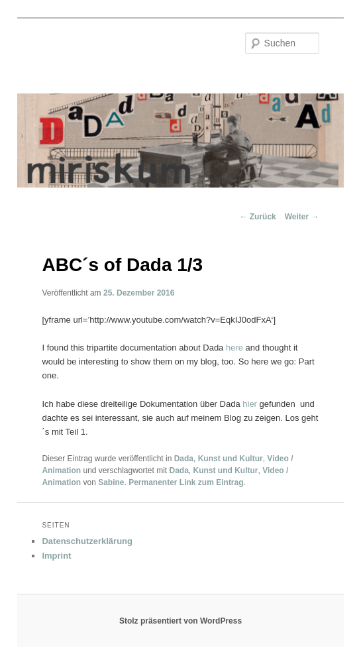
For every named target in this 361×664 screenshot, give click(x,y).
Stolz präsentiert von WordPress (180, 621)
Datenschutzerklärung (87, 541)
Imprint (56, 556)
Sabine (111, 482)
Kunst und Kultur (230, 458)
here (234, 348)
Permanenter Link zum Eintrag (186, 482)
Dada (183, 458)
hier (249, 404)
